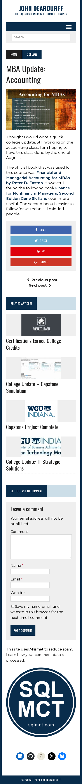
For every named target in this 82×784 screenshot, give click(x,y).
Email (15, 579)
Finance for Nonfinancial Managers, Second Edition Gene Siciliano (40, 193)
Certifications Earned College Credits (33, 344)
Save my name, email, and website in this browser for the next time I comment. (36, 612)
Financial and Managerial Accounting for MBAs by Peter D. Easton (38, 177)
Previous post (42, 280)
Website (17, 593)
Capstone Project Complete (32, 427)
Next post (40, 285)
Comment (19, 532)
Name (16, 565)
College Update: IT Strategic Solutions (33, 464)
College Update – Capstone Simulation (32, 387)
